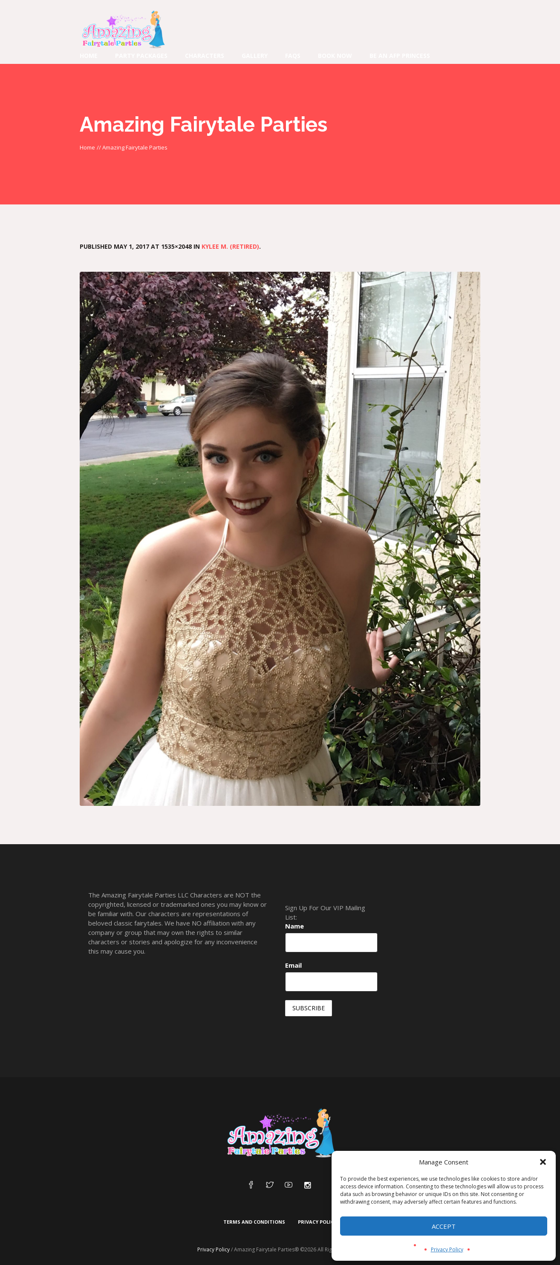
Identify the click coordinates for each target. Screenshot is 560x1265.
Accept (444, 1226)
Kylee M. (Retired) (230, 246)
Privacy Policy (447, 1249)
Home (87, 147)
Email (293, 965)
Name (294, 926)
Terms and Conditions (254, 1222)
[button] (543, 1162)
